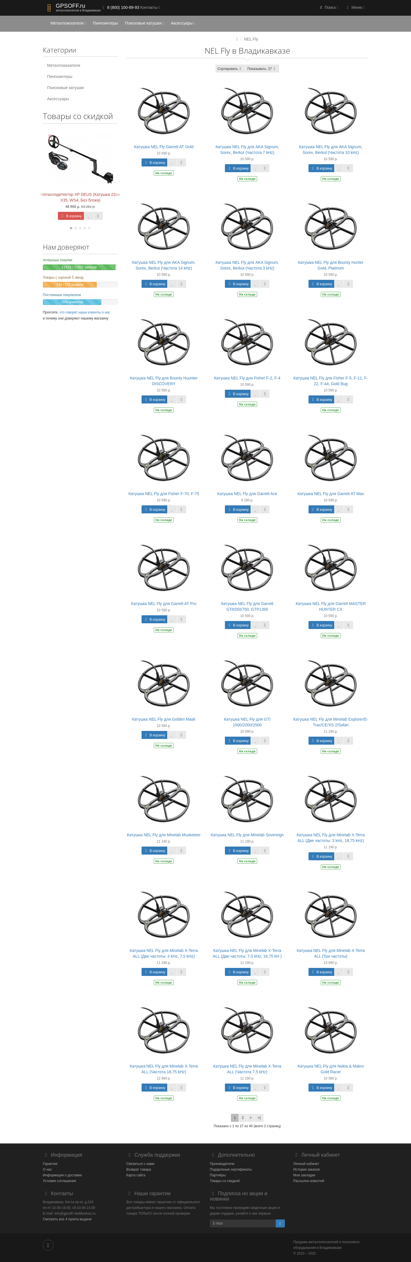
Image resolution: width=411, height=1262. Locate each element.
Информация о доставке (62, 1175)
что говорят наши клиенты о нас (84, 312)
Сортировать (230, 69)
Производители (222, 1164)
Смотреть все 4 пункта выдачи (67, 1219)
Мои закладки (304, 1175)
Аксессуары (183, 23)
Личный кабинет (306, 1164)
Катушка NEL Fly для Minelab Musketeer (164, 835)
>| (259, 1118)
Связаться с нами (140, 1164)
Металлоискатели (68, 23)
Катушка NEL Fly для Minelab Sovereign (247, 835)
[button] (328, 8)
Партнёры (218, 1175)
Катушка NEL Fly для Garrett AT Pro (163, 603)
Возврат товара (138, 1169)
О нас (47, 1169)
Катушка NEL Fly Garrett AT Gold (164, 146)
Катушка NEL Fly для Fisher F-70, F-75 (163, 493)
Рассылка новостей (308, 1181)
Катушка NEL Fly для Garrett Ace (247, 493)
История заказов (306, 1169)
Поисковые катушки (144, 23)
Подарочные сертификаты (231, 1169)
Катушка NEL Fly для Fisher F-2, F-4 (247, 378)
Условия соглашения (59, 1181)
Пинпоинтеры (105, 23)
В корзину (71, 216)
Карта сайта (136, 1175)
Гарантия (50, 1164)
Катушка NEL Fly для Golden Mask (164, 719)
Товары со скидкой (224, 1181)
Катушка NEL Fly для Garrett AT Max (330, 493)
